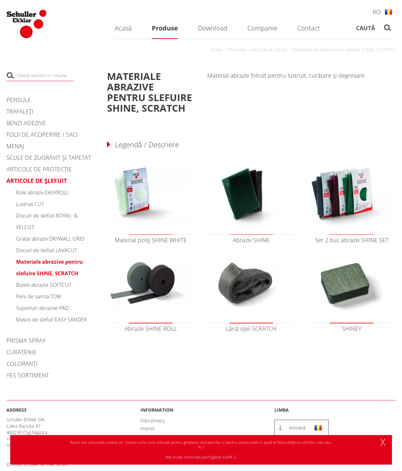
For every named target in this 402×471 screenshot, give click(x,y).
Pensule (18, 100)
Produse (237, 50)
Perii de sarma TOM (38, 296)
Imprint (147, 428)
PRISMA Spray (26, 340)
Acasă (216, 50)
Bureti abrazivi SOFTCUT (43, 284)
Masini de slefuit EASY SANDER (51, 319)
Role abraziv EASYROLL (42, 192)
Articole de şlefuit (269, 50)
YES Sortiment (27, 375)
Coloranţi (22, 363)
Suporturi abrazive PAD (42, 308)
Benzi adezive (26, 123)
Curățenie (21, 352)
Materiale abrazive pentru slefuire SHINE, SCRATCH (344, 50)
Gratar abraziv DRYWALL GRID (50, 238)
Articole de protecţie (39, 169)
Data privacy (152, 420)
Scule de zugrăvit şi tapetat (48, 157)
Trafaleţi (19, 111)
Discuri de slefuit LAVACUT (46, 250)
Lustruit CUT (30, 204)
